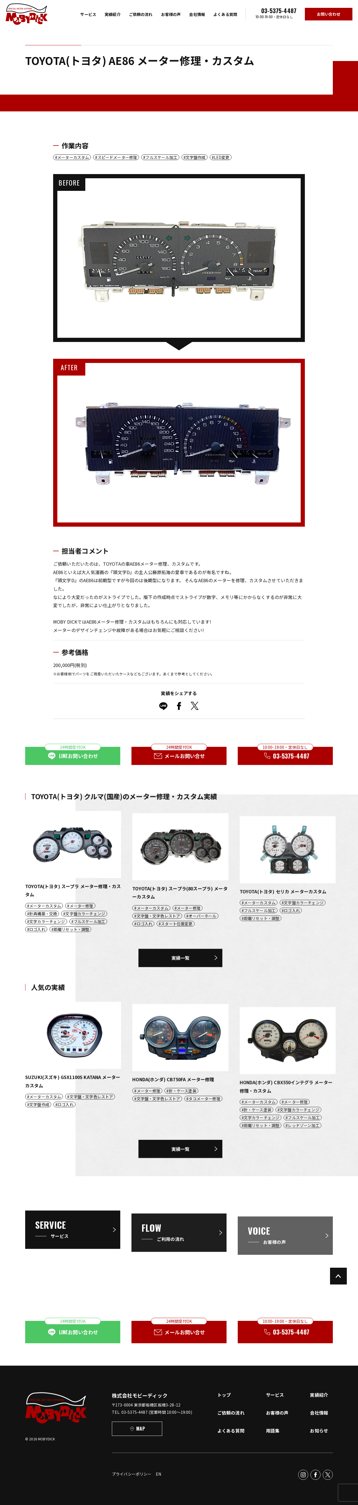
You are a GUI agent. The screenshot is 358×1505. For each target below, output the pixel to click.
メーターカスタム (73, 157)
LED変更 (222, 157)
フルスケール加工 (161, 157)
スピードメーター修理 (117, 157)
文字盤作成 (196, 157)
